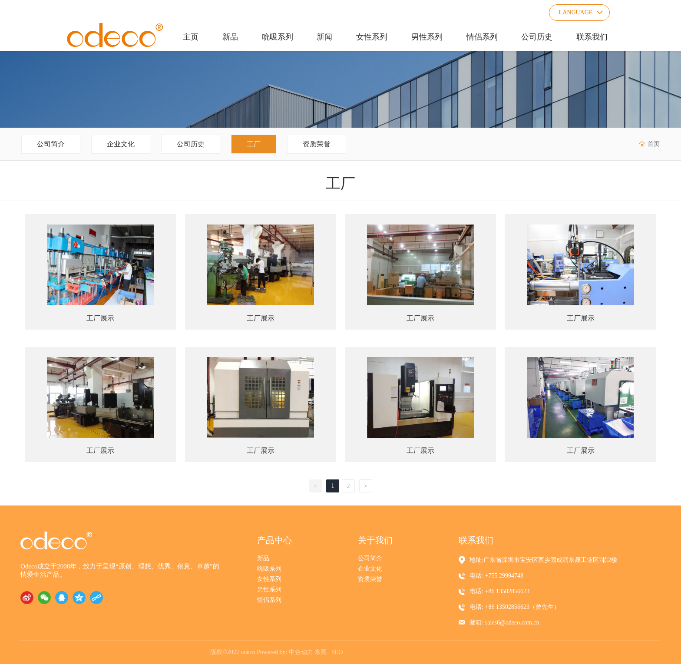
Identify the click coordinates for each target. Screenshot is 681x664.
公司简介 (51, 144)
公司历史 (191, 144)
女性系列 (269, 579)
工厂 (254, 144)
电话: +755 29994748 (496, 575)
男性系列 (269, 589)
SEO (337, 652)
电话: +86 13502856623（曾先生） (514, 607)
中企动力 (301, 652)
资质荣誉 (317, 144)
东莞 (320, 652)
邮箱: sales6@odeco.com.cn (504, 622)
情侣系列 (269, 600)
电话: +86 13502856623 (499, 591)
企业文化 (121, 144)
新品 (263, 558)
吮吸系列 (269, 568)
